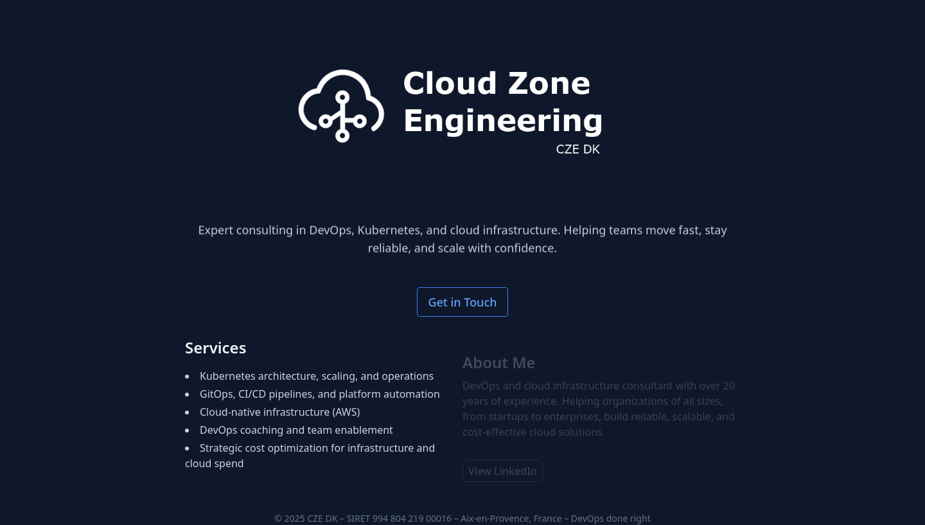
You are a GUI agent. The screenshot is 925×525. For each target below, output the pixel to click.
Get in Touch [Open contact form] (462, 302)
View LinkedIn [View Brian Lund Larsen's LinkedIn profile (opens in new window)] (502, 474)
